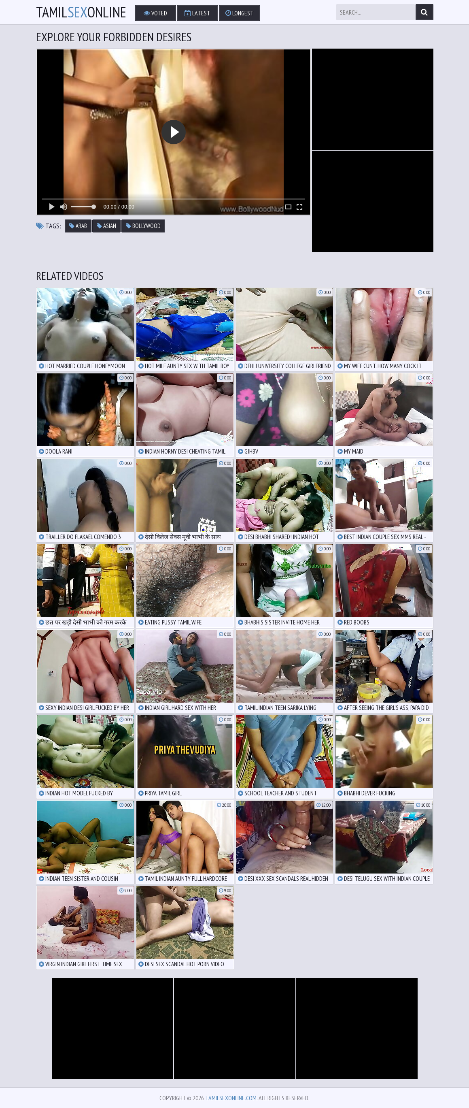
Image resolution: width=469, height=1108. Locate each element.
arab (78, 226)
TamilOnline (81, 12)
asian (106, 226)
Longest (239, 13)
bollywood (143, 226)
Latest (197, 13)
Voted (155, 13)
